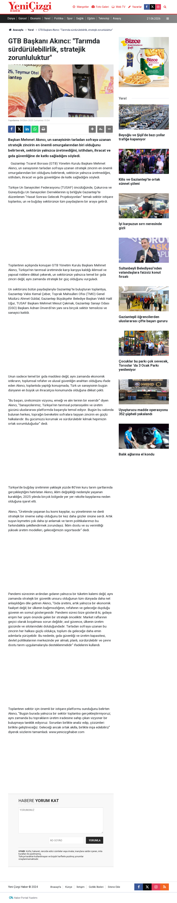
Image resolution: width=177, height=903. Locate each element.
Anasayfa (15, 30)
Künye (68, 887)
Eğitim (91, 18)
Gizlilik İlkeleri (96, 887)
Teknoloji (104, 18)
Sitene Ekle (114, 887)
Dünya (11, 18)
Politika (58, 18)
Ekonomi (35, 18)
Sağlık (80, 18)
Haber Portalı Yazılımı (25, 897)
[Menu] (168, 18)
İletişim (81, 887)
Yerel (47, 18)
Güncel (22, 18)
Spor (70, 18)
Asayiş (117, 18)
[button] (92, 129)
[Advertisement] (61, 234)
